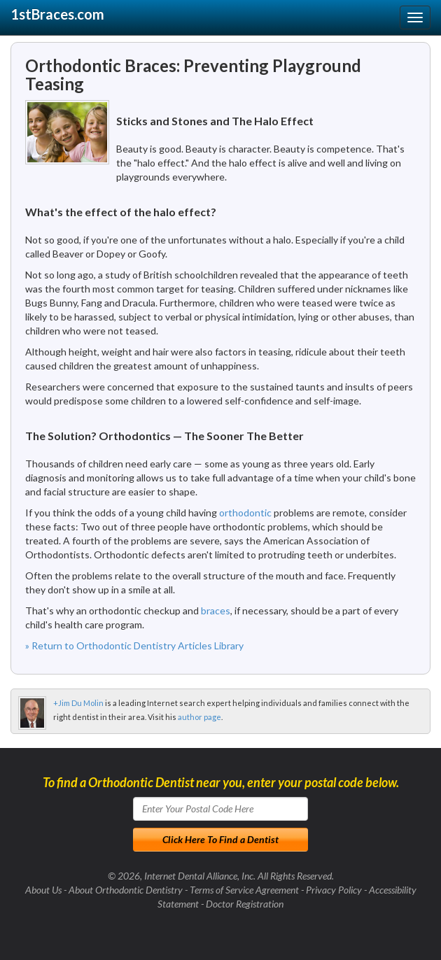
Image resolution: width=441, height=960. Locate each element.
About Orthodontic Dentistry (126, 890)
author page (199, 716)
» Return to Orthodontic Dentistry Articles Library (134, 645)
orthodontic (245, 512)
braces (215, 610)
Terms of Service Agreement (244, 890)
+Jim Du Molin (78, 702)
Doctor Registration (245, 904)
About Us (43, 890)
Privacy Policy (334, 890)
